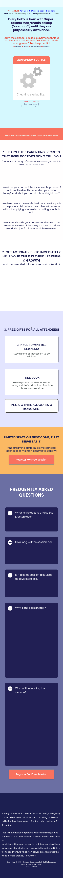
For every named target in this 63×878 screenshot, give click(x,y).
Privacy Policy (36, 864)
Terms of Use (25, 864)
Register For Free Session (31, 459)
